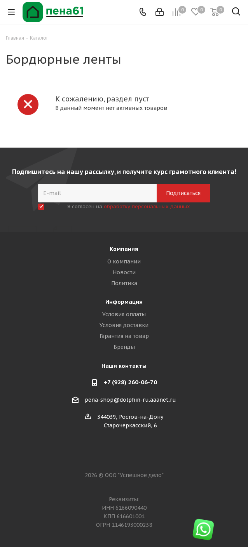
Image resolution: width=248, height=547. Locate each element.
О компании (124, 261)
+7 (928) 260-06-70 (130, 382)
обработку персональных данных (147, 206)
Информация (124, 301)
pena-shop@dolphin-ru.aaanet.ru (130, 399)
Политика (124, 283)
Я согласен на (128, 206)
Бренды (124, 346)
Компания (124, 249)
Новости (124, 272)
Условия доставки (124, 325)
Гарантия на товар (124, 336)
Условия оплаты (124, 314)
